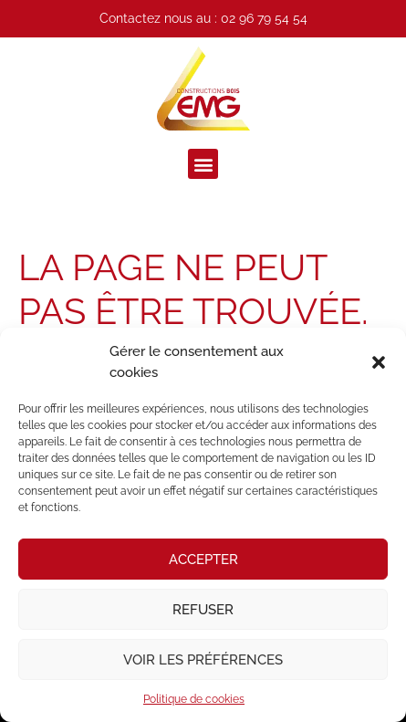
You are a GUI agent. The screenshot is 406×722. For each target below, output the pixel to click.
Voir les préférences (203, 660)
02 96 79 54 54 (264, 18)
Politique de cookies (194, 699)
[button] (379, 362)
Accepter (203, 559)
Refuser (203, 610)
